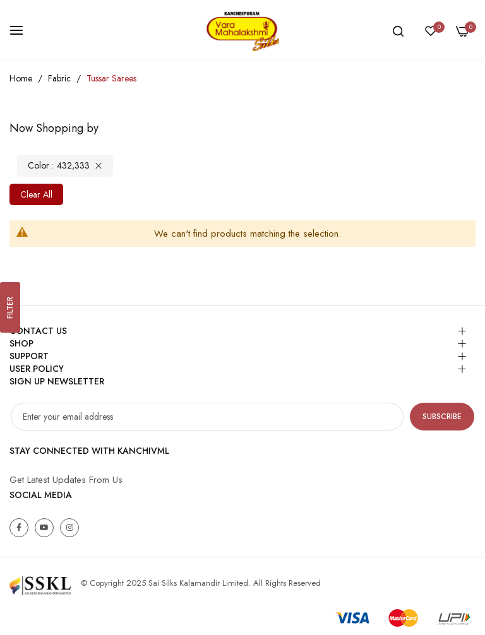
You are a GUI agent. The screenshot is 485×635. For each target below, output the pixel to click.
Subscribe (442, 416)
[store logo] (242, 30)
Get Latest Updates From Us (66, 480)
